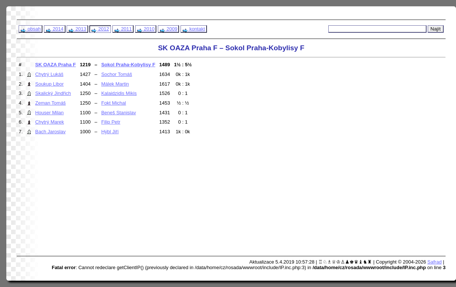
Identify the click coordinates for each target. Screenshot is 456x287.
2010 (146, 29)
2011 (123, 29)
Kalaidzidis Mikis (119, 93)
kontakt (193, 29)
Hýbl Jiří (110, 131)
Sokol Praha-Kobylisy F (128, 64)
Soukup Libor (49, 84)
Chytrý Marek (49, 122)
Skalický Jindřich (53, 93)
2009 (168, 29)
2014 (54, 29)
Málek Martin (115, 84)
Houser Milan (49, 112)
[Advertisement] (157, 199)
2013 (77, 29)
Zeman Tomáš (50, 103)
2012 (100, 29)
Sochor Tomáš (116, 74)
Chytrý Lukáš (49, 74)
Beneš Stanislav (118, 112)
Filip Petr (110, 122)
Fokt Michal (113, 103)
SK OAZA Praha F (55, 64)
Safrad (434, 262)
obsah (30, 29)
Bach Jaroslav (50, 131)
